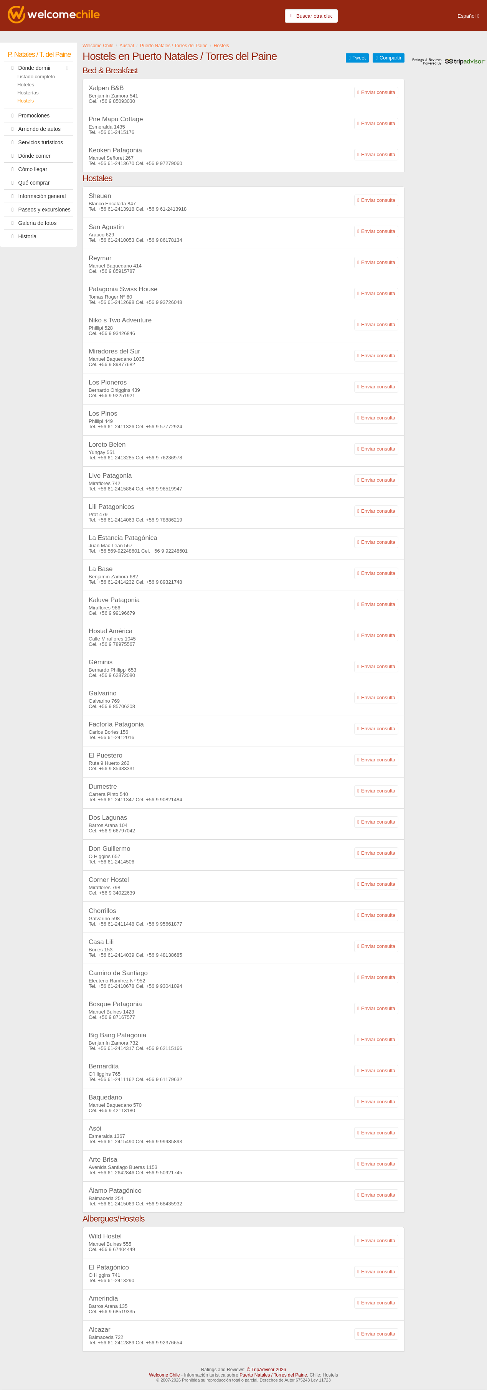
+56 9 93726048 (164, 302)
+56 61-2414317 (116, 1048)
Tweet (359, 58)
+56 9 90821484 (164, 799)
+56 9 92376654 (164, 1342)
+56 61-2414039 (116, 955)
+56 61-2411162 (116, 1079)
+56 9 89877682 (117, 364)
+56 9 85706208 (117, 706)
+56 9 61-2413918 (166, 209)
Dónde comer (29, 156)
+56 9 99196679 (117, 613)
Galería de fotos (32, 223)
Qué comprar (29, 182)
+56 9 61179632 (164, 1079)
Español (466, 16)
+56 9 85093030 (117, 101)
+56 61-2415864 (116, 489)
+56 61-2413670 (116, 163)
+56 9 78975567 (117, 644)
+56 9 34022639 (117, 893)
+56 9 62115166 (164, 1048)
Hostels (25, 101)
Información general (37, 196)
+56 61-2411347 (116, 799)
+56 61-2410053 (116, 240)
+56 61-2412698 (116, 302)
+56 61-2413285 (116, 458)
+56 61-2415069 (116, 1204)
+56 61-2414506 (116, 862)
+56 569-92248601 (119, 551)
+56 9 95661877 (164, 924)
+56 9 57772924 (164, 426)
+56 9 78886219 (164, 520)
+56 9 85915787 (117, 271)
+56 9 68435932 (164, 1204)
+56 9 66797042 (117, 831)
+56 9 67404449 (117, 1249)
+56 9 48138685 (164, 955)
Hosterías (28, 93)
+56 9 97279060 (164, 163)
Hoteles (25, 84)
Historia (22, 236)
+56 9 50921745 (164, 1172)
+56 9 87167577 (117, 1017)
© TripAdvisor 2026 (266, 1369)
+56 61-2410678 (116, 986)
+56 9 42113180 (117, 1110)
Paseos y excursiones (39, 209)
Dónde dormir (40, 68)
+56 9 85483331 (117, 768)
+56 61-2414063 (116, 520)
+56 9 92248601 (170, 551)
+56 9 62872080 (117, 675)
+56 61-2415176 (116, 132)
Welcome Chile (164, 1375)
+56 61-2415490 (116, 1141)
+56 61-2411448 (116, 924)
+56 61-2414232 (116, 582)
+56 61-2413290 (116, 1280)
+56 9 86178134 (164, 240)
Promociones (29, 115)
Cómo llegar (27, 169)
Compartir (390, 58)
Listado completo (36, 76)
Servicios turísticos (35, 142)
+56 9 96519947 (164, 489)
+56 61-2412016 (116, 737)
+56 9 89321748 (164, 582)
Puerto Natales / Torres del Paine (273, 1375)
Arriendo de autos (34, 129)
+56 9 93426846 (117, 333)
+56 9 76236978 (164, 458)
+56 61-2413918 (116, 209)
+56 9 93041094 (164, 986)
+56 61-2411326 (116, 426)
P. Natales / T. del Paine (39, 54)
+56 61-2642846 (116, 1172)
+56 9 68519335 (117, 1311)
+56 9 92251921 (117, 395)
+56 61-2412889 (116, 1342)
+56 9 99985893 (164, 1141)
